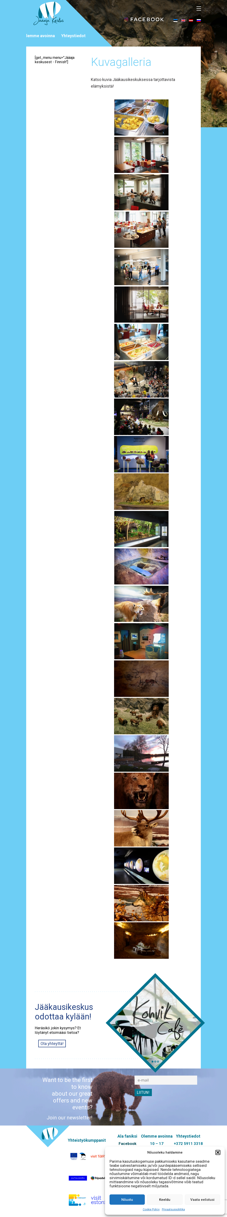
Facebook (127, 1143)
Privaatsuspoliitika (173, 1209)
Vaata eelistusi (202, 1200)
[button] (218, 1152)
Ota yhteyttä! (52, 1043)
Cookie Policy (151, 1209)
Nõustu (127, 1200)
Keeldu (164, 1200)
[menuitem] (175, 20)
